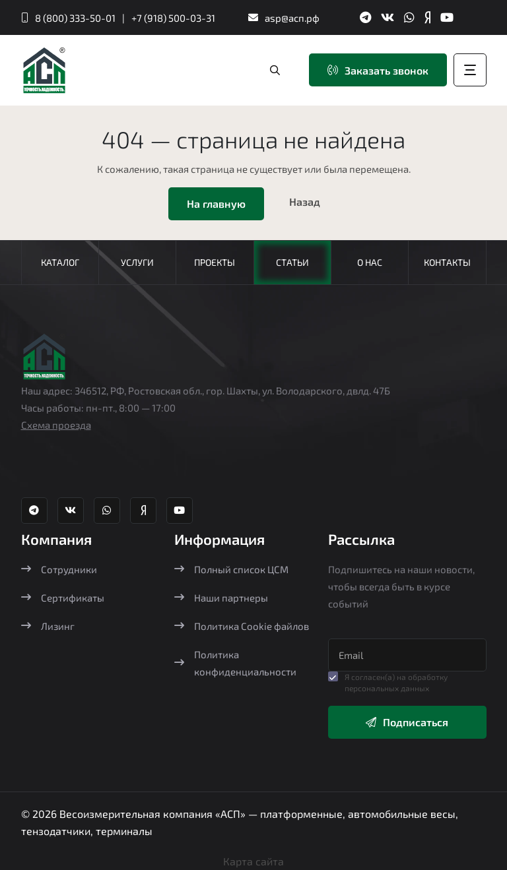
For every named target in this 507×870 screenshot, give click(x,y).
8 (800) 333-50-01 (75, 18)
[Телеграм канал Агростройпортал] (365, 17)
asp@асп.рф (292, 18)
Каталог (60, 262)
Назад (304, 201)
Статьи (292, 262)
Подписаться (407, 722)
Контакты (447, 262)
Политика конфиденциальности (235, 662)
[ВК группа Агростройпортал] (387, 17)
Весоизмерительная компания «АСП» (153, 813)
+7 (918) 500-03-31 (173, 18)
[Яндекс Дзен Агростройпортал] (427, 17)
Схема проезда (56, 425)
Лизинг (48, 626)
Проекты (214, 262)
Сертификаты (62, 597)
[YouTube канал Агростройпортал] (447, 17)
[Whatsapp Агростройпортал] (409, 17)
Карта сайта (253, 861)
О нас (369, 262)
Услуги (137, 262)
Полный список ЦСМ (231, 569)
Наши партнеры (221, 597)
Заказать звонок (377, 70)
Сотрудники (59, 569)
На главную (216, 203)
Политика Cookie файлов (241, 626)
